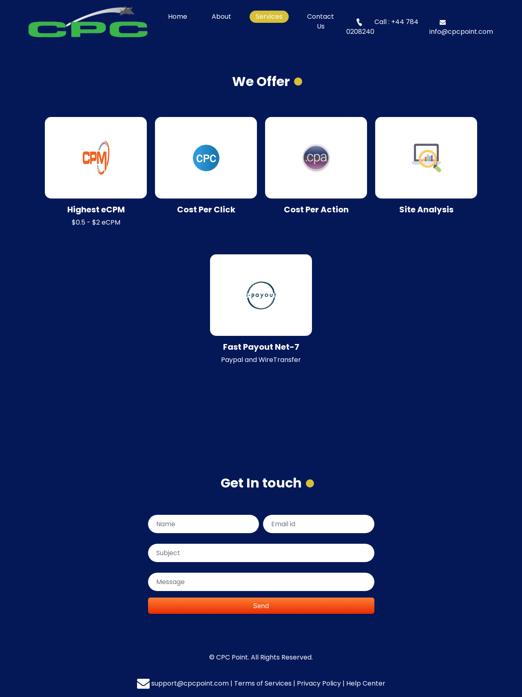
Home (180, 16)
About (221, 16)
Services (269, 16)
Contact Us (320, 21)
